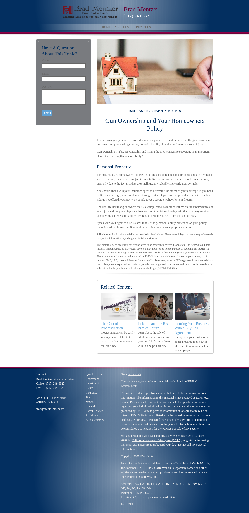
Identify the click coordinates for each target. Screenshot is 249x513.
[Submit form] (47, 113)
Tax (88, 397)
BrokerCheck (129, 385)
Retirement (92, 378)
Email (45, 73)
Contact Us (142, 27)
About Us (121, 27)
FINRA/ (141, 467)
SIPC (149, 467)
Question (47, 86)
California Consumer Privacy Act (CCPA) (157, 440)
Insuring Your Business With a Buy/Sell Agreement (192, 328)
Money (90, 401)
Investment (92, 383)
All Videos (92, 415)
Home (106, 27)
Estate (89, 388)
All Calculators (95, 419)
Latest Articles (94, 410)
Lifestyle (91, 406)
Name (45, 60)
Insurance (91, 392)
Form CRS (134, 374)
